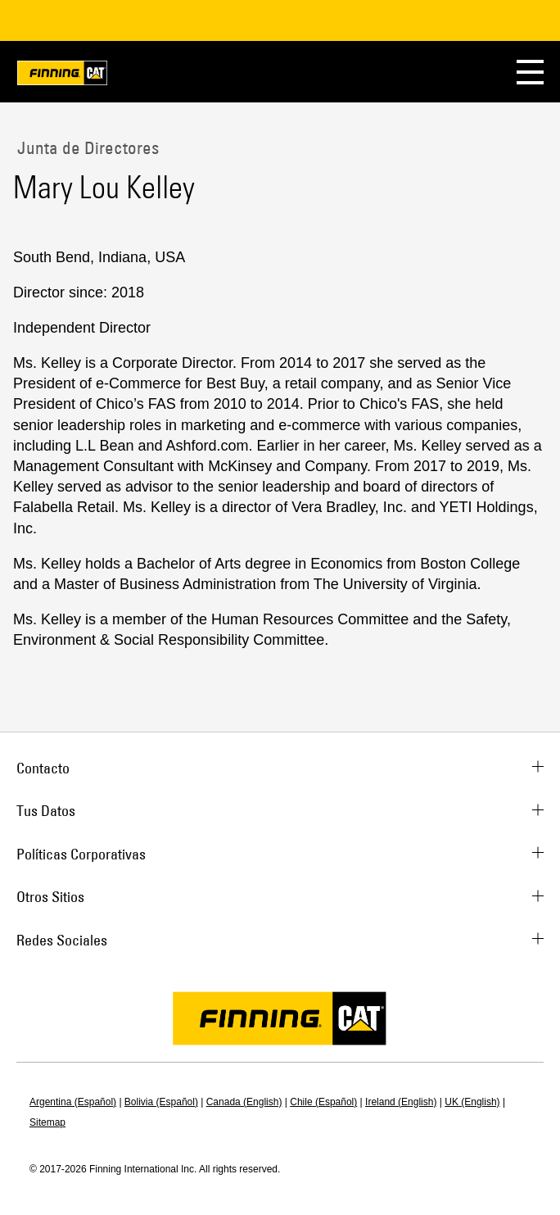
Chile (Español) (323, 1102)
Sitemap (47, 1122)
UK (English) (472, 1102)
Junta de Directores (86, 147)
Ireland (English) (400, 1102)
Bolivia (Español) (161, 1102)
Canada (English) (244, 1102)
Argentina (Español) (72, 1102)
